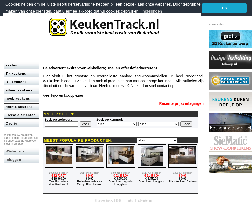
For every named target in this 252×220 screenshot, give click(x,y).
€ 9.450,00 (151, 178)
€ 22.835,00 (121, 175)
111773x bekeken (151, 172)
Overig (11, 123)
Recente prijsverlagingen (181, 103)
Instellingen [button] (152, 11)
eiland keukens (19, 90)
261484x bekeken (89, 172)
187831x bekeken (120, 172)
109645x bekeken (182, 172)
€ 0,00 (89, 175)
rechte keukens (19, 107)
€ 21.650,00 (151, 175)
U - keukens (16, 82)
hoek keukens (18, 98)
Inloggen (13, 160)
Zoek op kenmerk (110, 119)
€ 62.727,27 (58, 175)
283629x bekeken (58, 172)
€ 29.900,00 (58, 178)
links (130, 200)
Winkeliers (15, 151)
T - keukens (16, 74)
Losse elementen (21, 115)
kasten (11, 65)
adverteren (145, 200)
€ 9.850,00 (120, 178)
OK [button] (224, 8)
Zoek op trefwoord (59, 119)
